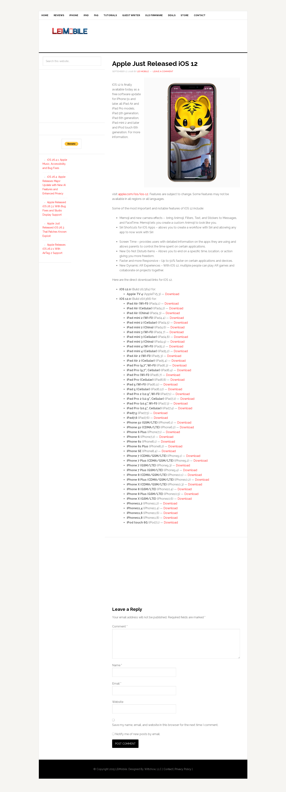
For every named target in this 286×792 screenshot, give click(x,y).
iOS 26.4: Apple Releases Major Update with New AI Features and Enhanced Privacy (54, 187)
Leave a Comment (163, 73)
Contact (237, 16)
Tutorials (129, 16)
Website (117, 704)
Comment (120, 628)
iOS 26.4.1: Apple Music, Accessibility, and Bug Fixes (55, 166)
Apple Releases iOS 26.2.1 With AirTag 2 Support (54, 251)
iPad (98, 16)
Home (46, 16)
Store (218, 16)
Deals (202, 16)
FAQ (112, 16)
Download (172, 296)
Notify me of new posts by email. (137, 736)
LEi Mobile (70, 37)
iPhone (82, 16)
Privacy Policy (183, 771)
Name (117, 667)
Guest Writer (154, 16)
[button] (192, 135)
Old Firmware (180, 16)
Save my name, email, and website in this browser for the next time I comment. (165, 727)
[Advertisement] (173, 37)
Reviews (64, 16)
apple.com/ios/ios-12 (133, 196)
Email (116, 685)
